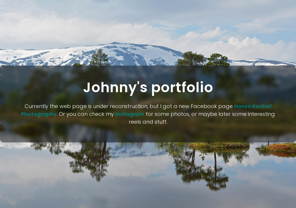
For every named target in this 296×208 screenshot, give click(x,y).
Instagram (129, 114)
